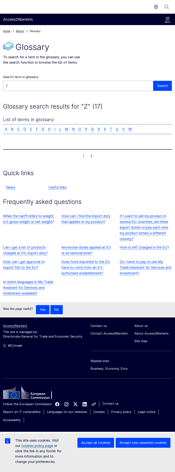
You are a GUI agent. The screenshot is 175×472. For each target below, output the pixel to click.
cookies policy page (37, 446)
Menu (167, 20)
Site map (140, 341)
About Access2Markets (151, 333)
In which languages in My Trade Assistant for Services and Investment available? (28, 287)
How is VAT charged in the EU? (144, 247)
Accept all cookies (95, 443)
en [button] (156, 7)
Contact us (110, 403)
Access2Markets (15, 326)
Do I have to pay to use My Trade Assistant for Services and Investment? (145, 267)
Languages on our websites (67, 412)
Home (6, 31)
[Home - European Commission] (30, 393)
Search (166, 7)
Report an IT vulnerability (22, 412)
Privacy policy (121, 412)
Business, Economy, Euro (109, 368)
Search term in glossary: (21, 77)
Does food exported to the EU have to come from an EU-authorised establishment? (85, 267)
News (10, 187)
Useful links (57, 187)
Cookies (99, 412)
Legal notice (146, 412)
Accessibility (12, 420)
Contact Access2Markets (109, 333)
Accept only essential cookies (143, 443)
